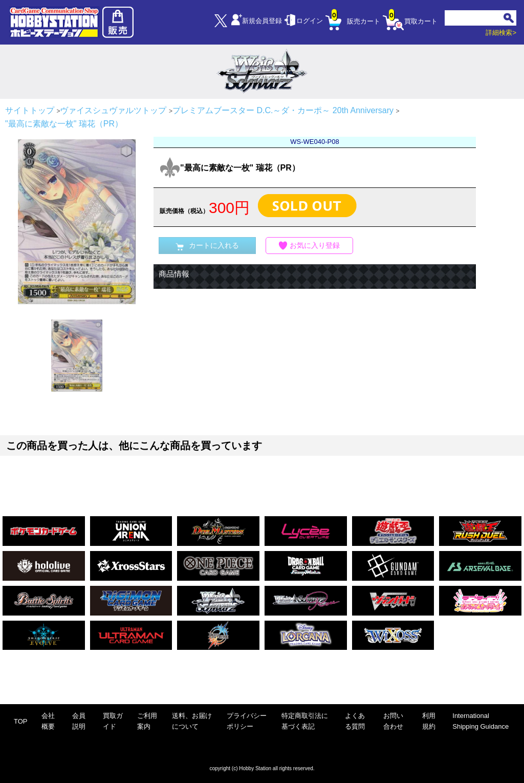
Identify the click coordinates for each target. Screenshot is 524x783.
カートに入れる (207, 245)
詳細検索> (501, 32)
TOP (21, 721)
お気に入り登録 (309, 245)
